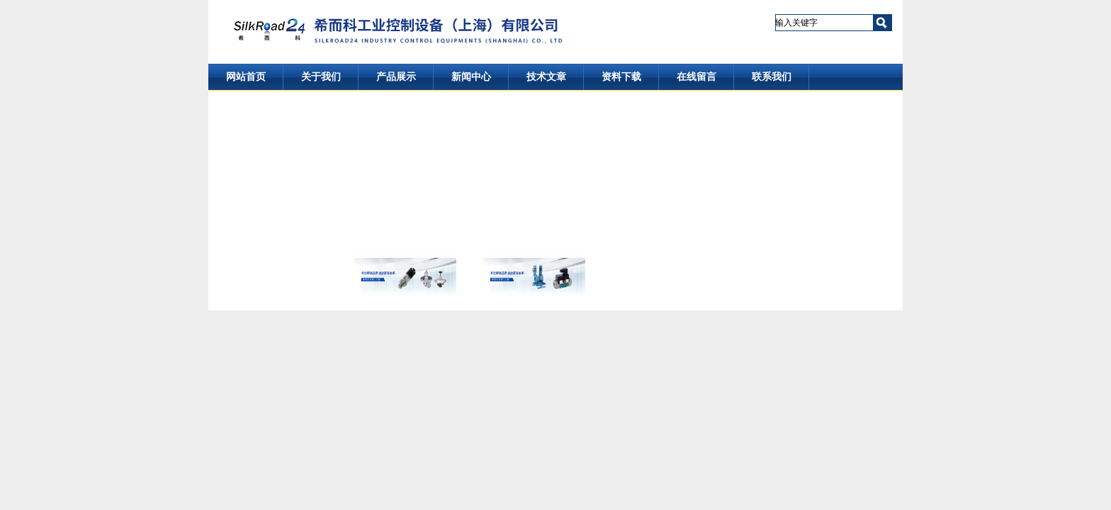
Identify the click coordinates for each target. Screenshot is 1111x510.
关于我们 (321, 77)
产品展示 (396, 77)
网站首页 (246, 77)
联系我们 (771, 77)
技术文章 (546, 77)
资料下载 (621, 77)
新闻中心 (471, 77)
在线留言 (696, 77)
